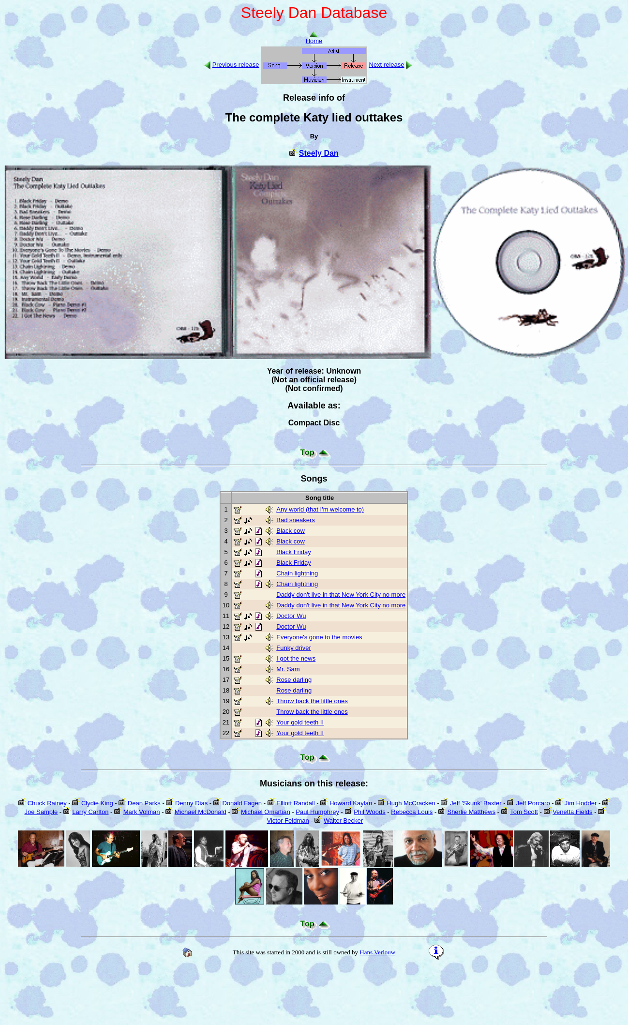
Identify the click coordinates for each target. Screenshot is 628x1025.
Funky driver (293, 647)
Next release (386, 64)
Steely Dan (319, 153)
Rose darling (294, 679)
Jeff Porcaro (533, 803)
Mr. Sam (287, 669)
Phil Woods (370, 811)
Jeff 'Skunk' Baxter (476, 803)
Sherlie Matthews (471, 811)
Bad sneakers (295, 520)
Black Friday (293, 552)
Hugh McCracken (411, 803)
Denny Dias (191, 803)
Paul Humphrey (317, 811)
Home (314, 38)
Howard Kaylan (350, 803)
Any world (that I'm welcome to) (320, 509)
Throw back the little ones (311, 701)
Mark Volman (141, 811)
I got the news (295, 658)
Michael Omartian (265, 811)
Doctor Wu (291, 615)
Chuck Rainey (47, 803)
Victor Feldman (288, 820)
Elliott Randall (295, 803)
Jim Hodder (581, 803)
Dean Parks (144, 803)
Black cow (290, 530)
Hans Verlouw (377, 952)
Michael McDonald (200, 811)
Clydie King (97, 803)
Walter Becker (343, 820)
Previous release (235, 64)
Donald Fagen (242, 803)
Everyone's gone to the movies (319, 637)
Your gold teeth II (300, 722)
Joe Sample (41, 811)
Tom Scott (524, 811)
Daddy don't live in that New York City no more (340, 594)
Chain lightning (297, 573)
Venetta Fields (572, 811)
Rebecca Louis (412, 811)
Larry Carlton (90, 811)
